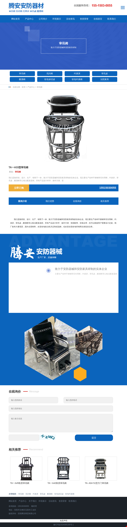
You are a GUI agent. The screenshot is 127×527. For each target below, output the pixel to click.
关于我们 (33, 501)
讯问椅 (50, 73)
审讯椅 (22, 73)
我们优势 (50, 201)
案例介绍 (22, 201)
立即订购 (19, 188)
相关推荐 (104, 201)
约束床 (77, 73)
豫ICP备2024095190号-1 (63, 525)
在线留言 (98, 19)
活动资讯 (70, 19)
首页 (23, 87)
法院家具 (104, 79)
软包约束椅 (77, 79)
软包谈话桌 (49, 79)
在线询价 (77, 201)
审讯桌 (104, 73)
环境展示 (56, 19)
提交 (94, 437)
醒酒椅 (22, 79)
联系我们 (111, 19)
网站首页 (15, 19)
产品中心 (29, 19)
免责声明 (63, 521)
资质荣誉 (84, 19)
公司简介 (43, 19)
